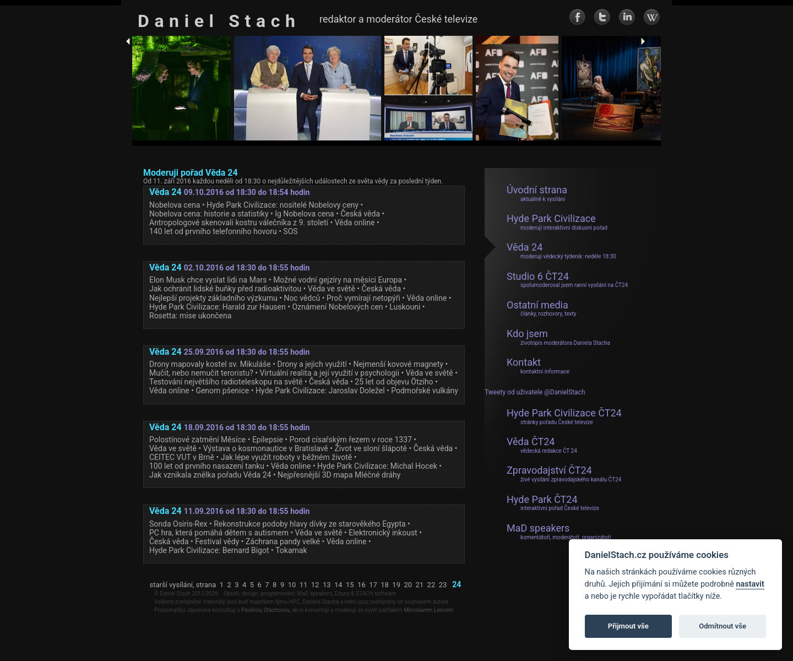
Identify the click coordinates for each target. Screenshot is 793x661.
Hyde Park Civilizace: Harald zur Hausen (217, 306)
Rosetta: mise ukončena (190, 315)
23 (443, 585)
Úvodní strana (537, 193)
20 (408, 585)
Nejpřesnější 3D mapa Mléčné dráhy (339, 474)
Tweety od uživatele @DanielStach (535, 392)
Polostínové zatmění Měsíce (197, 439)
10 (292, 585)
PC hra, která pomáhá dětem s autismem (219, 532)
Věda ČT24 (542, 445)
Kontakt (538, 366)
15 (350, 585)
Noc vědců (302, 298)
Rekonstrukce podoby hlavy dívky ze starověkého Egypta (309, 523)
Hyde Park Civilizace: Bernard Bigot (209, 550)
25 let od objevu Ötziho (394, 381)
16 (361, 585)
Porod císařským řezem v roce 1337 (351, 439)
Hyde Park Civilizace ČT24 (564, 416)
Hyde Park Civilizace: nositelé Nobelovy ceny (283, 205)
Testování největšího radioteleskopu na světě (225, 381)
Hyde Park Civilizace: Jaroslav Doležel (320, 390)
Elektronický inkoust (383, 532)
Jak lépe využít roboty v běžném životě (286, 457)
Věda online (355, 222)
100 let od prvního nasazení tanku (206, 466)
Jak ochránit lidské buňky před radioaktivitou (225, 288)
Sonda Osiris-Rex (178, 523)
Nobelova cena (174, 205)
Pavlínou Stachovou (265, 610)
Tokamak (291, 550)
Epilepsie (267, 439)
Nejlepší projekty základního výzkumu (213, 298)
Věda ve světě (331, 288)
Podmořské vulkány (424, 390)
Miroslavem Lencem (428, 610)
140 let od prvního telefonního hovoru (213, 231)
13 (327, 585)
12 (315, 585)
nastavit (750, 584)
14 (338, 585)
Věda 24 (561, 250)
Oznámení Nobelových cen (337, 306)
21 (420, 585)
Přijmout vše (628, 626)
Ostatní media (542, 308)
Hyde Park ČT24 (553, 503)
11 (304, 585)
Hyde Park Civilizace (557, 222)
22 (431, 585)
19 (396, 585)
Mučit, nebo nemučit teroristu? (201, 373)
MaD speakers (559, 531)
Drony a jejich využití (311, 364)
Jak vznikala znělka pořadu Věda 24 (210, 474)
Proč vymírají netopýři (363, 298)
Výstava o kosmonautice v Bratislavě (265, 448)
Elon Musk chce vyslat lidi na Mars (208, 279)
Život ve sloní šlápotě (370, 448)
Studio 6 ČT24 (567, 280)
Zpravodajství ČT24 (564, 474)
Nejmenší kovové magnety (398, 364)
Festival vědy (217, 541)
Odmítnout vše (722, 626)
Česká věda (360, 213)
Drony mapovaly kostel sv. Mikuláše (210, 364)
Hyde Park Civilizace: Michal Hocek (377, 466)
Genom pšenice (222, 390)
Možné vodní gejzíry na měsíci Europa (337, 279)
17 (373, 585)
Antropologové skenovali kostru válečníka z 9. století (238, 222)
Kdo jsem (558, 337)
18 (385, 585)
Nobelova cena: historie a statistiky (209, 213)
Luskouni (404, 306)
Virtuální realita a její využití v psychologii (329, 373)
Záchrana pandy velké (283, 541)
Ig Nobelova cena (304, 213)
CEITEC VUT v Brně (181, 457)
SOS (290, 231)
